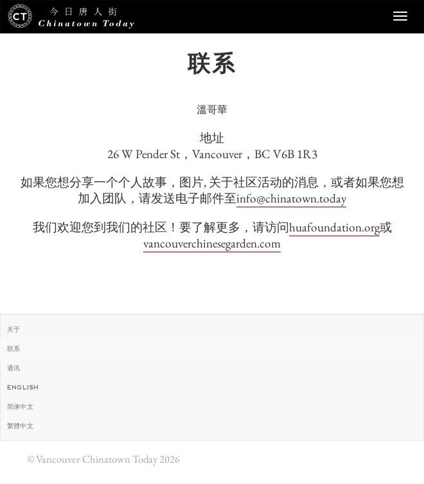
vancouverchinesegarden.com (212, 243)
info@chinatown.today (291, 198)
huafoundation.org (334, 227)
